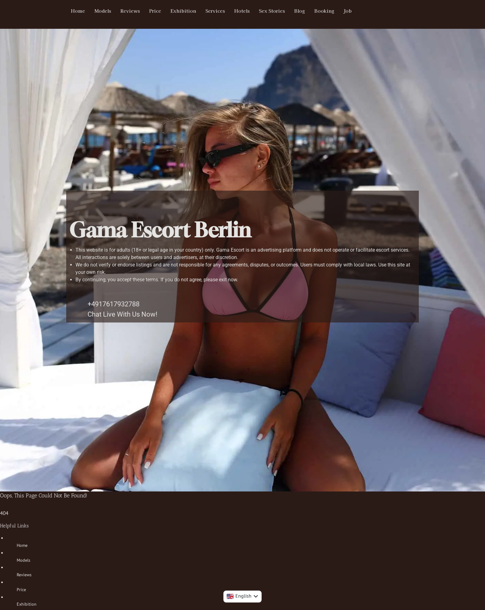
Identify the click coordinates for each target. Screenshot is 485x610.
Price (158, 11)
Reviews (132, 11)
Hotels (248, 11)
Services (220, 11)
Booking (333, 11)
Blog (308, 11)
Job (357, 11)
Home (78, 11)
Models (104, 11)
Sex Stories (280, 11)
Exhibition (188, 11)
